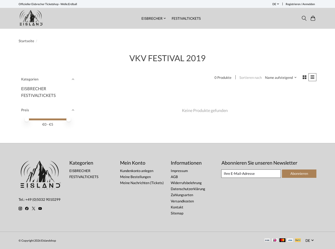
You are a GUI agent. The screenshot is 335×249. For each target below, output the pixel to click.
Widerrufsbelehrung (186, 183)
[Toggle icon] (304, 18)
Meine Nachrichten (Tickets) (142, 183)
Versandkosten (182, 201)
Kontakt (177, 207)
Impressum (179, 171)
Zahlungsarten (182, 195)
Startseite (26, 41)
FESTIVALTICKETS (186, 18)
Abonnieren (299, 174)
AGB (174, 177)
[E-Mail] (251, 173)
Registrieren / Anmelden (300, 4)
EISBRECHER (33, 88)
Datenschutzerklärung (188, 189)
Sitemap (177, 213)
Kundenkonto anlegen (136, 171)
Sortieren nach (250, 78)
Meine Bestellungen (135, 177)
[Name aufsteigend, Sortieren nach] (281, 78)
